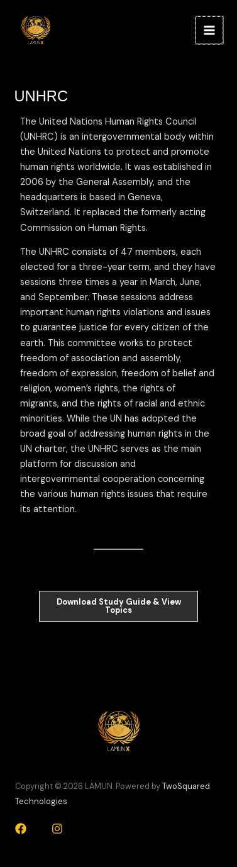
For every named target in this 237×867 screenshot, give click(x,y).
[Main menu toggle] (209, 30)
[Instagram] (57, 828)
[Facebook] (20, 828)
